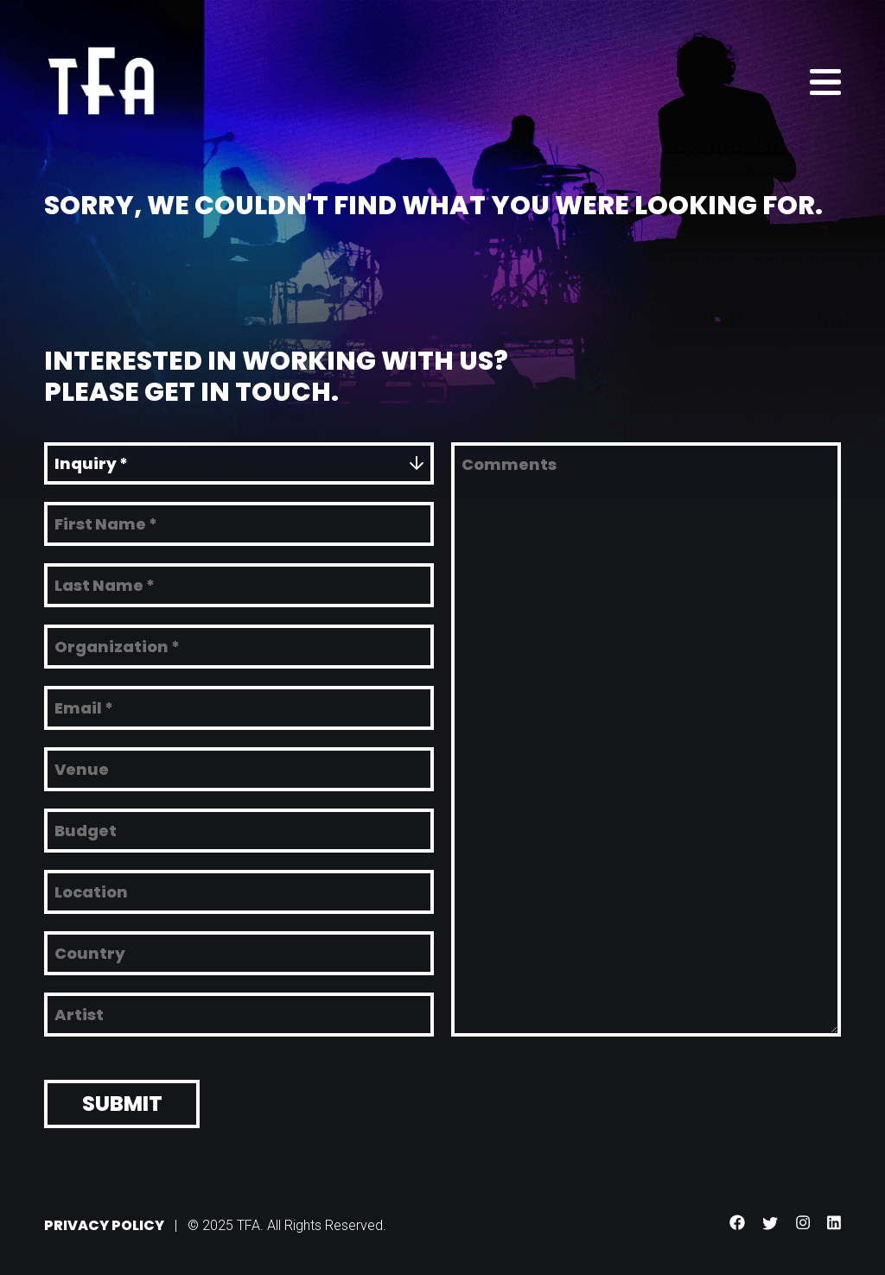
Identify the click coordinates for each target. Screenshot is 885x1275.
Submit (122, 1099)
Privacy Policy (104, 1221)
